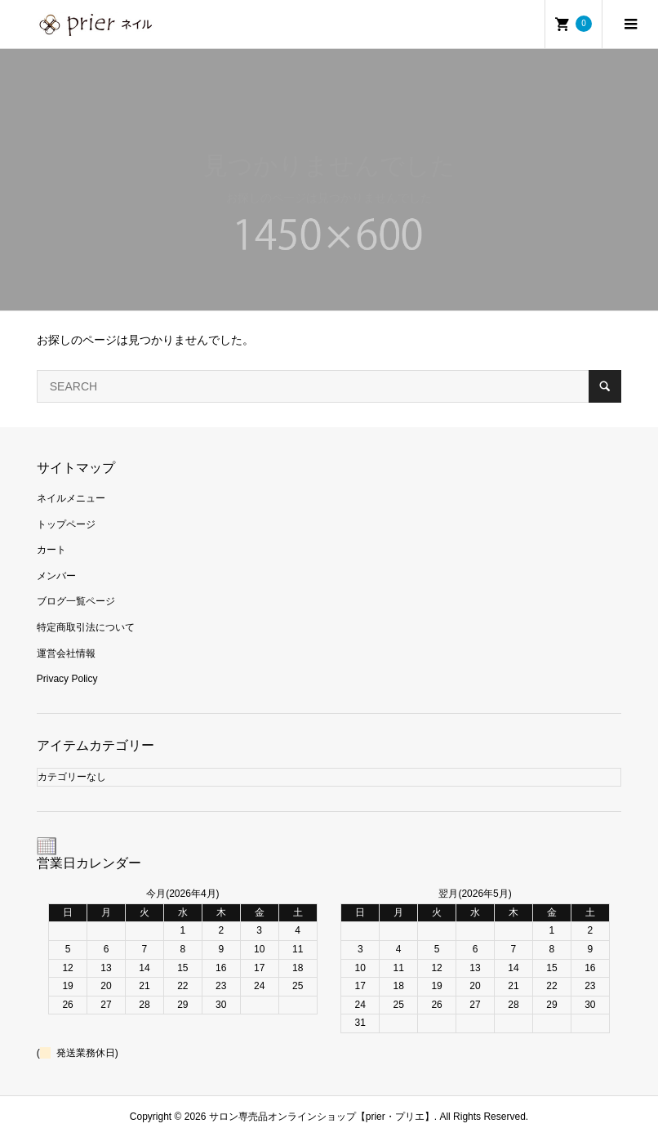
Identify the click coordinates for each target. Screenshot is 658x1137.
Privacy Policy (67, 678)
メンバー (56, 576)
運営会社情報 (66, 653)
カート (51, 549)
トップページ (66, 524)
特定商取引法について (86, 627)
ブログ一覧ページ (76, 601)
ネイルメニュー (71, 498)
